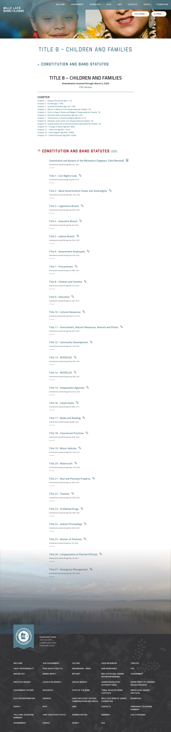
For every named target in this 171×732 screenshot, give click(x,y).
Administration (79, 714)
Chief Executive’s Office (54, 714)
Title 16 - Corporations (63, 403)
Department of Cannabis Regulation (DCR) (143, 683)
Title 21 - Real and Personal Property (72, 479)
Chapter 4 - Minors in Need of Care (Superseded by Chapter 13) (64, 109)
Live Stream (140, 14)
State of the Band (81, 690)
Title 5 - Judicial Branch (64, 236)
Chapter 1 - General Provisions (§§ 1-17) (54, 100)
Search (147, 4)
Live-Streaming (138, 714)
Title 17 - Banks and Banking (67, 418)
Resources (48, 690)
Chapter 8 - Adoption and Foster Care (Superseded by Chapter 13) (65, 120)
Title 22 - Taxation (61, 494)
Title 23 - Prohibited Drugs (66, 509)
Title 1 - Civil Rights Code (65, 176)
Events (16, 706)
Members (105, 714)
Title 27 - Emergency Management (70, 569)
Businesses (95, 4)
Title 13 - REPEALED (62, 357)
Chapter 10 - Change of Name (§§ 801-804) (55, 126)
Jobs (119, 4)
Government (77, 4)
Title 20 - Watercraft (63, 463)
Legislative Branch (52, 681)
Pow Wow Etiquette (53, 668)
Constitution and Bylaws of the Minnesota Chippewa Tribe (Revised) (88, 161)
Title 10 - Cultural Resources (67, 312)
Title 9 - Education (61, 297)
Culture (76, 663)
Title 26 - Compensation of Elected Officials (75, 554)
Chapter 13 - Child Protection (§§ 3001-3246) (56, 135)
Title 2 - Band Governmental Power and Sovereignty (80, 191)
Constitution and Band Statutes (73, 151)
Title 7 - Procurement (63, 266)
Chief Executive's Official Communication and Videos (85, 700)
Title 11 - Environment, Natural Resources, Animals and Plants (86, 327)
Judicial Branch (79, 681)
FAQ (132, 668)
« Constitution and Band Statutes (73, 64)
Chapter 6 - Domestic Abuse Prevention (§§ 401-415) (59, 115)
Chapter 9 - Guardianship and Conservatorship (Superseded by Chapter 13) (69, 123)
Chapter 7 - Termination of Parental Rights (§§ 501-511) (61, 118)
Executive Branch (22, 681)
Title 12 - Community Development (70, 342)
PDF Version (85, 87)
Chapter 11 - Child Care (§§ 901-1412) (53, 129)
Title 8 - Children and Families (67, 282)
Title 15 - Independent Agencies (69, 388)
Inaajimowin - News (81, 668)
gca (103, 722)
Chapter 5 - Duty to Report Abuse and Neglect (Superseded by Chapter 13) (68, 112)
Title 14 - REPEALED (62, 372)
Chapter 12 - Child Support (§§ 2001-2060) (55, 132)
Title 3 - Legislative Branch (66, 206)
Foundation (162, 4)
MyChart (76, 673)
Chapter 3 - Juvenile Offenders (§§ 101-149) (56, 106)
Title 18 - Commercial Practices (68, 433)
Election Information (24, 698)
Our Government (51, 663)
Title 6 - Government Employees (69, 251)
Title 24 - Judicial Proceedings (67, 524)
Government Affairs (23, 690)
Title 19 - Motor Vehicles (65, 448)
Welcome (60, 4)
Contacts (132, 4)
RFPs (109, 4)
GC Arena (159, 14)
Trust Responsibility (23, 668)
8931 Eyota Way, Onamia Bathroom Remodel (112, 675)
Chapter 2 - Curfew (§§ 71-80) (50, 103)
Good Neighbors (109, 663)
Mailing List (19, 673)
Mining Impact (49, 673)
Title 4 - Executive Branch (65, 221)
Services (47, 698)
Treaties (135, 663)
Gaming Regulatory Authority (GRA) (110, 683)
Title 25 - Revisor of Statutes (67, 539)
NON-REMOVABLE (109, 668)
